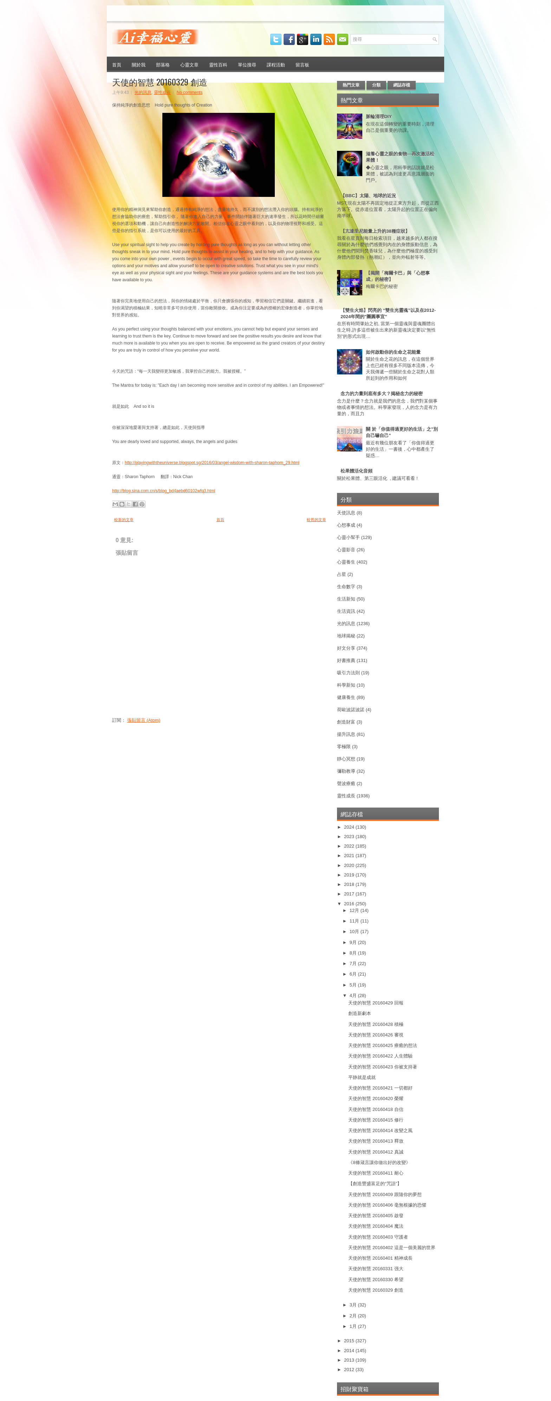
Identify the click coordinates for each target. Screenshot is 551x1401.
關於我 (138, 64)
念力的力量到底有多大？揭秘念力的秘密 (382, 393)
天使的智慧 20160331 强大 (375, 1268)
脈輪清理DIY (379, 116)
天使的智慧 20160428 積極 (375, 1024)
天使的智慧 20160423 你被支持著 (382, 1066)
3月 (354, 1304)
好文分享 (346, 648)
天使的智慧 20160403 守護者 (378, 1237)
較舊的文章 (316, 520)
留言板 (302, 64)
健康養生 (346, 697)
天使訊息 (346, 512)
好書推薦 (346, 660)
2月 (354, 1315)
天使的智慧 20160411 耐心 (375, 1173)
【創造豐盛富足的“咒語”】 (375, 1183)
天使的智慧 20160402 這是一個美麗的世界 (391, 1247)
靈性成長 (162, 92)
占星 (341, 574)
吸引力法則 (348, 672)
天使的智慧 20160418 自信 (375, 1109)
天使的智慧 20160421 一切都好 (380, 1088)
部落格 (163, 64)
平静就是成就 (362, 1077)
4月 (354, 995)
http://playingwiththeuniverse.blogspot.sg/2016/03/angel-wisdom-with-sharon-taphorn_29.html (212, 462)
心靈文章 (189, 64)
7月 (354, 963)
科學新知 (346, 685)
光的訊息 (143, 92)
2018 (350, 884)
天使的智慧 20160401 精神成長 (380, 1258)
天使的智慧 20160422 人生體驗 (380, 1056)
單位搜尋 (247, 64)
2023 (350, 836)
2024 (350, 827)
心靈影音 (346, 549)
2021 (350, 855)
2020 (350, 865)
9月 (354, 942)
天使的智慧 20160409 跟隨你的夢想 (384, 1194)
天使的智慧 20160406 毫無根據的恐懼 (387, 1205)
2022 (350, 846)
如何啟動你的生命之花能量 (393, 352)
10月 (355, 931)
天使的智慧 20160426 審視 (375, 1034)
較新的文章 (124, 520)
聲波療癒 (346, 783)
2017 (350, 893)
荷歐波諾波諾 (350, 709)
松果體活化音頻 (356, 471)
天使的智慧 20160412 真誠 (375, 1152)
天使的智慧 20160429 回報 (375, 1002)
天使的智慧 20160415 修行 (375, 1120)
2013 (350, 1360)
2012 (350, 1369)
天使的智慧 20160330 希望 (375, 1279)
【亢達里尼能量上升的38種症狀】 (375, 231)
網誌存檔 (401, 85)
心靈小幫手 (348, 537)
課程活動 (276, 64)
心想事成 (346, 525)
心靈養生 (346, 562)
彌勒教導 (346, 771)
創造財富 (346, 722)
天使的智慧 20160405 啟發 (375, 1215)
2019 (350, 875)
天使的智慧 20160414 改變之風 (380, 1130)
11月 (355, 921)
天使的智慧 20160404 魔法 (375, 1226)
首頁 (116, 64)
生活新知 (346, 599)
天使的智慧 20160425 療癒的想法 (382, 1045)
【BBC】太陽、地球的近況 (368, 195)
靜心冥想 (346, 758)
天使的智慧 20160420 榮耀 (375, 1098)
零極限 (344, 746)
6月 (354, 974)
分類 (376, 85)
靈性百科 (218, 64)
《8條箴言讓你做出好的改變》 (379, 1162)
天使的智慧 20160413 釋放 (375, 1141)
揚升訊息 (346, 734)
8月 (354, 953)
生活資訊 (346, 611)
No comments (189, 92)
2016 (350, 903)
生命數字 (346, 586)
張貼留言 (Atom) (144, 720)
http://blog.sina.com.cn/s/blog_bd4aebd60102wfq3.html (163, 490)
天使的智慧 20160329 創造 (159, 81)
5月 (354, 985)
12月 (355, 910)
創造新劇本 (359, 1013)
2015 (350, 1340)
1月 (354, 1326)
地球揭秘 (346, 635)
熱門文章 (351, 85)
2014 (350, 1350)
